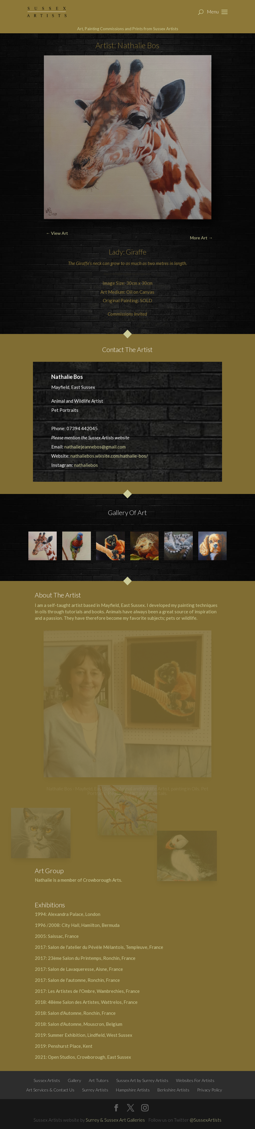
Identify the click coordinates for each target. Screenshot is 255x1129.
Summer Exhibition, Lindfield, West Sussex (90, 1035)
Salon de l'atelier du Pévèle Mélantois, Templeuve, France (105, 947)
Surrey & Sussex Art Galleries (115, 1120)
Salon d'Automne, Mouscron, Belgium (85, 1024)
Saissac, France (63, 936)
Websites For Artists (195, 1080)
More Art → (201, 237)
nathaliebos (86, 465)
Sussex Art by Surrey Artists (142, 1080)
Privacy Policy (209, 1089)
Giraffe (136, 252)
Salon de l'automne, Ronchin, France (84, 980)
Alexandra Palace (65, 914)
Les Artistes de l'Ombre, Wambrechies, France (94, 991)
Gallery (74, 1080)
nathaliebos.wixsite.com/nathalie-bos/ (109, 456)
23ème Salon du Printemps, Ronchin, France (91, 958)
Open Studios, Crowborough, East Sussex (89, 1057)
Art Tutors (99, 1080)
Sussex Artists (47, 1080)
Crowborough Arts (102, 880)
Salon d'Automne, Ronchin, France (82, 1013)
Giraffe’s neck (89, 263)
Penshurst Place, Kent (70, 1046)
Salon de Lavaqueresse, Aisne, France (85, 969)
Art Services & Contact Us (50, 1089)
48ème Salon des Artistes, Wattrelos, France (93, 1002)
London (92, 914)
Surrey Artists (95, 1089)
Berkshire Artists (173, 1089)
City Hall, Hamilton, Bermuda (91, 925)
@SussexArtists (205, 1120)
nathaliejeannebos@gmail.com (95, 446)
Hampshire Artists (133, 1089)
